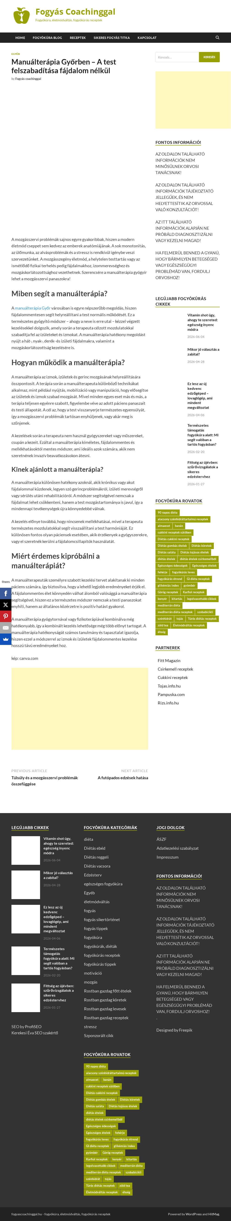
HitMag (213, 1214)
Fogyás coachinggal (28, 79)
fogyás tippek (96, 928)
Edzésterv (93, 874)
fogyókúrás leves (183, 572)
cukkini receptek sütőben (174, 532)
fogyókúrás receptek (102, 955)
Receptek (78, 38)
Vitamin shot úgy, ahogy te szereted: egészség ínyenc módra (203, 322)
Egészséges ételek (204, 565)
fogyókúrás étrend (170, 579)
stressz (90, 1026)
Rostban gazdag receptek (106, 1017)
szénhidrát (165, 618)
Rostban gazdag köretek (105, 999)
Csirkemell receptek (175, 668)
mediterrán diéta (169, 605)
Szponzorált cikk (98, 1035)
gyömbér (189, 585)
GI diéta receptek (198, 579)
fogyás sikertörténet (102, 919)
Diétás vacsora (97, 865)
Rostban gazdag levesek (105, 1008)
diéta (88, 839)
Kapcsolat (147, 38)
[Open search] (217, 37)
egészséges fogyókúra (103, 883)
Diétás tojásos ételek (194, 552)
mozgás (91, 981)
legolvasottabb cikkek (201, 599)
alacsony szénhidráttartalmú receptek (183, 519)
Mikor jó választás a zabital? (58, 875)
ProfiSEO (33, 1026)
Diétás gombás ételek (172, 545)
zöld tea (163, 625)
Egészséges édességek (173, 565)
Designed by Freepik (174, 1029)
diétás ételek (166, 559)
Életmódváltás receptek (189, 625)
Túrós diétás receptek (202, 618)
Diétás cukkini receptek (173, 539)
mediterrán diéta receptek (175, 612)
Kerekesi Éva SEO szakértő (34, 1032)
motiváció (93, 973)
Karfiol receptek (193, 592)
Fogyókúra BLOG (47, 38)
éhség (162, 632)
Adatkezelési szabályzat (178, 848)
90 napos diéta (167, 512)
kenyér (162, 599)
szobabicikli (205, 612)
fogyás (90, 910)
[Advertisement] (79, 709)
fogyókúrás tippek (100, 964)
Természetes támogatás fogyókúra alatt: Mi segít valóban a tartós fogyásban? (203, 434)
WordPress (194, 1214)
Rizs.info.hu (168, 702)
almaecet (164, 526)
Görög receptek (168, 592)
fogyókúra (93, 937)
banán (179, 526)
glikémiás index (168, 585)
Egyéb (15, 54)
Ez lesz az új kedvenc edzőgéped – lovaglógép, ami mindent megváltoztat (200, 395)
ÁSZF (161, 839)
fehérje (162, 572)
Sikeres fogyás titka (112, 38)
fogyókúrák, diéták (100, 946)
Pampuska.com (171, 694)
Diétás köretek (202, 545)
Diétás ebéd (94, 848)
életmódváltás (97, 901)
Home (20, 38)
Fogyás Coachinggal (75, 11)
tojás (180, 618)
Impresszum (168, 857)
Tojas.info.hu (169, 685)
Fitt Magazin (169, 660)
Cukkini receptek (173, 677)
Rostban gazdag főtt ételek (107, 990)
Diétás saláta (167, 552)
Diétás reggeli (96, 857)
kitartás (177, 599)
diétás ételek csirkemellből (198, 559)
